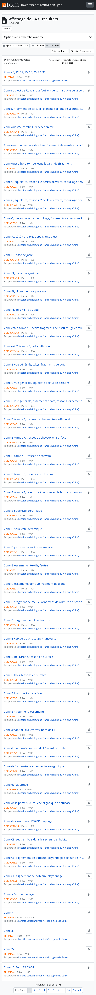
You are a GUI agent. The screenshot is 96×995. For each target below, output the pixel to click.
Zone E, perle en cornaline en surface (28, 547)
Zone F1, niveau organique (21, 273)
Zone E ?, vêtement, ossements (24, 711)
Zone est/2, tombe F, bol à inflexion (27, 346)
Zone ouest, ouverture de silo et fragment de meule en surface (44, 145)
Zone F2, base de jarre (18, 255)
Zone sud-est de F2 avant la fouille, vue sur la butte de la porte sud (44, 90)
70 (68, 990)
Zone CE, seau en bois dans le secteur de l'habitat (36, 839)
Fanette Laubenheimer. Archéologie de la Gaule (43, 80)
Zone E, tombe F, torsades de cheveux (28, 474)
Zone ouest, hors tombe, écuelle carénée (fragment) (38, 163)
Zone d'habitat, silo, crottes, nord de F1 (29, 730)
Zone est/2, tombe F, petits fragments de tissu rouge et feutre (44, 328)
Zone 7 (8, 912)
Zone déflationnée (16, 784)
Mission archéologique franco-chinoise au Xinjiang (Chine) (48, 98)
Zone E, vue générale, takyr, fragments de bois (34, 364)
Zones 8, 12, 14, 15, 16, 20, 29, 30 (24, 72)
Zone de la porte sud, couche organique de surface (37, 803)
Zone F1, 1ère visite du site (21, 309)
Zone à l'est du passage (19, 894)
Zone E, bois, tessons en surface (25, 675)
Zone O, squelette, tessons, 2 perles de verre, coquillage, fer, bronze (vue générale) (44, 182)
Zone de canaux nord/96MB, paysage (28, 821)
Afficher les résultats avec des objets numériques (67, 61)
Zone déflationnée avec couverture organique (34, 766)
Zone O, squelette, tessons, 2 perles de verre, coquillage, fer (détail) (44, 200)
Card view (38, 45)
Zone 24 (9, 949)
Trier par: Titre (59, 51)
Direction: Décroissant (81, 51)
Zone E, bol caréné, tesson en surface (28, 656)
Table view (52, 45)
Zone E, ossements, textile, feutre (26, 565)
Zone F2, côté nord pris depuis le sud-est (30, 236)
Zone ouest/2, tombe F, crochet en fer (29, 127)
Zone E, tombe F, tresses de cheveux (27, 456)
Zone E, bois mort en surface (23, 693)
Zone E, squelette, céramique (23, 510)
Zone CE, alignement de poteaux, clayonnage (33, 876)
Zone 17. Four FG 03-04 (19, 967)
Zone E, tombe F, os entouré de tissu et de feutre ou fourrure (44, 492)
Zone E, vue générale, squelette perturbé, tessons (37, 382)
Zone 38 (9, 931)
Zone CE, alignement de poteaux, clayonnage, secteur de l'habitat (44, 857)
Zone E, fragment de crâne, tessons (27, 620)
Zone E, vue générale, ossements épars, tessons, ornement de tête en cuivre (44, 401)
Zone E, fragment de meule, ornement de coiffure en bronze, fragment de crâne (44, 602)
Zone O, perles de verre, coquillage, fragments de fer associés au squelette (44, 218)
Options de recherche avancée (24, 37)
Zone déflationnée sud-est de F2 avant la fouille (35, 748)
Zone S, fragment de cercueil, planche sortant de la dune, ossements (44, 108)
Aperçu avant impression (15, 45)
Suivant (77, 990)
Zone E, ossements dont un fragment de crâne (34, 583)
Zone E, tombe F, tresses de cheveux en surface (35, 437)
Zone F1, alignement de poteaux (25, 291)
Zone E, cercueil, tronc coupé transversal (30, 638)
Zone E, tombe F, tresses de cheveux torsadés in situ (38, 419)
